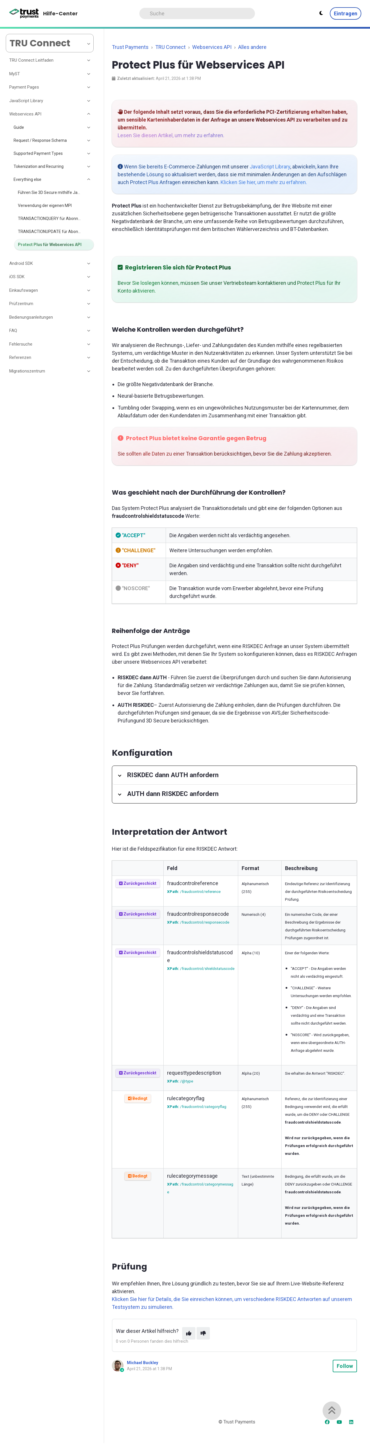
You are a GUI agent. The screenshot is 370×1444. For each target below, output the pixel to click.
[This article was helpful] (188, 1333)
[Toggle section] (89, 60)
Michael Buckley (142, 1362)
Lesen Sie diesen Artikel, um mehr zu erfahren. (171, 135)
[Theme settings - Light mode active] (321, 13)
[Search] (197, 13)
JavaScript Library (270, 167)
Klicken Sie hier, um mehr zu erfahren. (264, 182)
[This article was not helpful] (203, 1333)
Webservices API (212, 47)
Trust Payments (130, 47)
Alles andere (252, 47)
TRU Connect (170, 47)
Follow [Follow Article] (345, 1366)
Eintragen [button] (345, 13)
